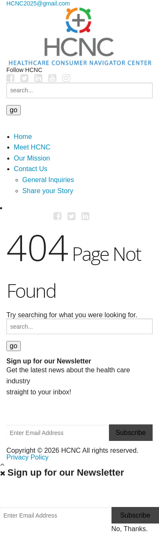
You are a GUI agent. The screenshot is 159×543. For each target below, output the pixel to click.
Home (23, 136)
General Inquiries (48, 179)
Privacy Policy (27, 457)
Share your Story (47, 190)
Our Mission (32, 158)
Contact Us (30, 168)
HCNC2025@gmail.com (38, 3)
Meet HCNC (32, 147)
